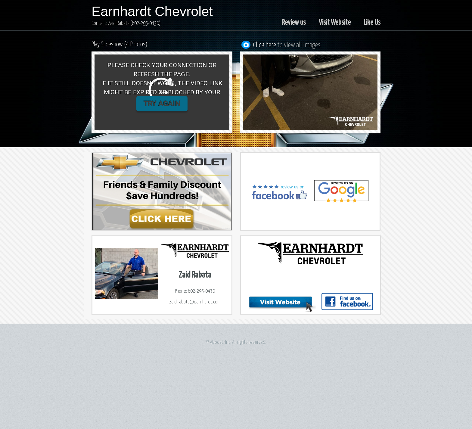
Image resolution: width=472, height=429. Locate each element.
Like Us (372, 22)
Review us (294, 22)
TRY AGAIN (162, 104)
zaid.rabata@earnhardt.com (195, 302)
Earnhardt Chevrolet (152, 11)
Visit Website (335, 22)
